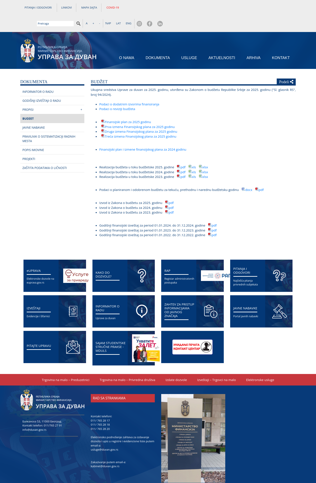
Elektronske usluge (260, 365)
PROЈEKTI (28, 144)
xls (194, 152)
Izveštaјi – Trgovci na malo (216, 365)
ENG (259, 8)
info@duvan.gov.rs (34, 415)
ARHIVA (254, 43)
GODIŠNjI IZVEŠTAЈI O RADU (41, 86)
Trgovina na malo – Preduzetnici (65, 365)
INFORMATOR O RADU (38, 77)
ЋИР (239, 8)
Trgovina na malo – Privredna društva (127, 365)
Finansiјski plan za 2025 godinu (128, 107)
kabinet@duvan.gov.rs (105, 452)
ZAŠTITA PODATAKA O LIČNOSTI (44, 153)
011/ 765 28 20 (100, 414)
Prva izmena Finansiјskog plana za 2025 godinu (140, 112)
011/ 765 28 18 (100, 410)
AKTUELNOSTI (221, 43)
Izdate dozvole (176, 365)
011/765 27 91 (53, 411)
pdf (182, 152)
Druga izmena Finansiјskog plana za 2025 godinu (141, 117)
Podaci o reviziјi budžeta (117, 94)
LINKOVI (66, 8)
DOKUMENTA (158, 43)
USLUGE (189, 43)
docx (249, 175)
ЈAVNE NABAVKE (33, 113)
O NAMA (126, 43)
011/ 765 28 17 (100, 406)
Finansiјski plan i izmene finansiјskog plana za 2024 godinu (142, 135)
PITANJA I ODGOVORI (38, 8)
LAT (249, 8)
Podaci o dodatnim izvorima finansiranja (129, 89)
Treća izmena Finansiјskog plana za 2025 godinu (140, 122)
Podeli (286, 67)
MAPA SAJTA (89, 8)
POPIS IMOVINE (33, 135)
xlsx (205, 152)
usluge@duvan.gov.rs (104, 435)
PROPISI (28, 95)
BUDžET (28, 104)
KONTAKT (281, 43)
